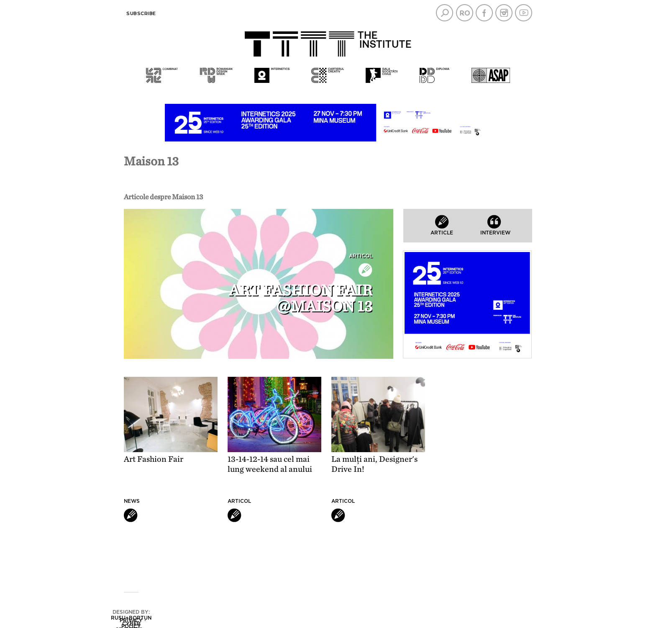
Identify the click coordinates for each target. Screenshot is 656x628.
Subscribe (141, 13)
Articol (360, 255)
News (132, 501)
